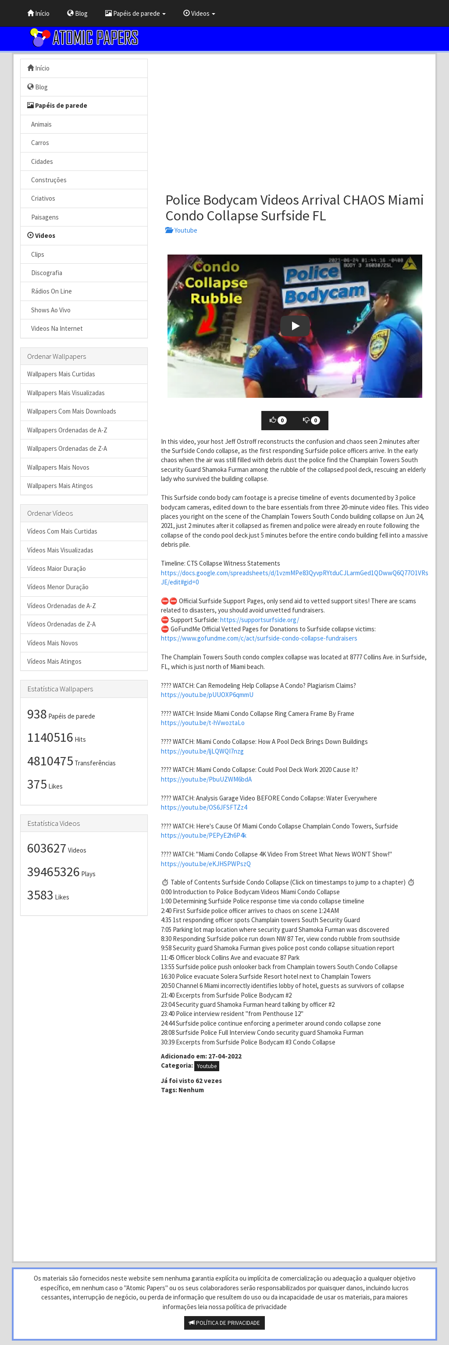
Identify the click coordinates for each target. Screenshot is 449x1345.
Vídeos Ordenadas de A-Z (61, 606)
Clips (35, 254)
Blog (77, 13)
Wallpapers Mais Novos (58, 467)
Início (38, 13)
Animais (39, 124)
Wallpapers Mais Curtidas (61, 374)
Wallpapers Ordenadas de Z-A (67, 448)
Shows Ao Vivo (49, 310)
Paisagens (43, 217)
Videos (199, 13)
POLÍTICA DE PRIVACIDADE (224, 1323)
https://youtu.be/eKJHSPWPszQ (206, 864)
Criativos (41, 198)
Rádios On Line (49, 291)
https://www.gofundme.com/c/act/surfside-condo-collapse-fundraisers (259, 638)
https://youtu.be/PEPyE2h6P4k (203, 835)
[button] (294, 326)
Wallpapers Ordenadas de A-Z (67, 430)
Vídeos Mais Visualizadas (60, 550)
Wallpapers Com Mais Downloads (71, 411)
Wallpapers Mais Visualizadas (66, 393)
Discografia (44, 273)
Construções (47, 180)
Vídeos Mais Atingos (54, 661)
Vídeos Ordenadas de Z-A (61, 624)
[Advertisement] (295, 120)
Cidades (40, 161)
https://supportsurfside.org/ (259, 620)
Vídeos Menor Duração (58, 587)
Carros (38, 142)
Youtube (181, 230)
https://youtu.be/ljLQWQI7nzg (202, 751)
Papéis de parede (135, 13)
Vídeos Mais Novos (52, 643)
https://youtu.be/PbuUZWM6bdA (206, 779)
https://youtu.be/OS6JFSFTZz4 (204, 807)
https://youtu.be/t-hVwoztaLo (203, 723)
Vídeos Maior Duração (56, 568)
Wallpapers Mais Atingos (60, 485)
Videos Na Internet (55, 328)
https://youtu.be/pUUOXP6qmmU (207, 694)
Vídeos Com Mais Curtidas (62, 531)
